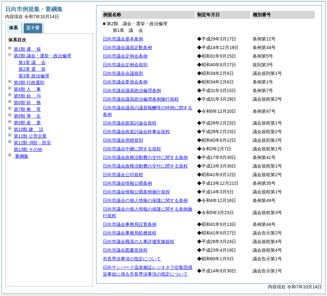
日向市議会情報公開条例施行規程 (136, 191)
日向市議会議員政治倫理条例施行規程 (141, 99)
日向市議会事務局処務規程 (129, 232)
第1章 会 (32, 62)
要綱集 (21, 156)
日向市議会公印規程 (123, 174)
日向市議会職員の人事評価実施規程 (138, 241)
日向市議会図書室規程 (125, 250)
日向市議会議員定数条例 (127, 47)
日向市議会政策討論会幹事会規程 (136, 131)
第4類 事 (27, 89)
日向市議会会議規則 (123, 73)
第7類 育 (27, 109)
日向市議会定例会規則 (125, 64)
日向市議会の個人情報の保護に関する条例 (145, 200)
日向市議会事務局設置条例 (129, 224)
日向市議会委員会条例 (125, 81)
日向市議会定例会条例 (125, 56)
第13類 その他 (28, 149)
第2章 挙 (32, 69)
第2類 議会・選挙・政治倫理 (42, 55)
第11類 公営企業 (30, 136)
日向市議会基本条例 (123, 38)
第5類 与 (27, 95)
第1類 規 (27, 49)
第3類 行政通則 (29, 82)
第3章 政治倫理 (34, 75)
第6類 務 (27, 102)
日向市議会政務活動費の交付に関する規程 (145, 166)
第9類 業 (27, 122)
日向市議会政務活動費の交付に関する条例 (145, 157)
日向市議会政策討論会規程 (129, 123)
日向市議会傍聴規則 (123, 140)
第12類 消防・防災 (32, 142)
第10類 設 (28, 129)
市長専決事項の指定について (132, 258)
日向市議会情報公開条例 (127, 183)
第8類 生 (27, 116)
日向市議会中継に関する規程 (132, 148)
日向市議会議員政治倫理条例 (132, 90)
